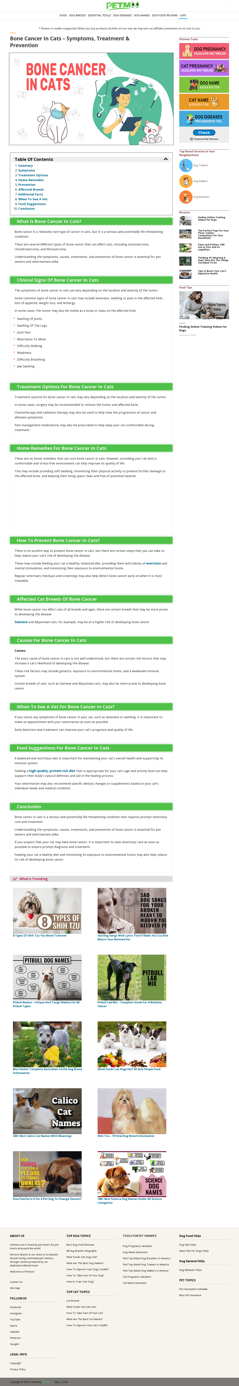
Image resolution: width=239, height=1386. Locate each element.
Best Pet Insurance (190, 1295)
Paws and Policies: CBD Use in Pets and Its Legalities (211, 247)
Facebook (15, 1307)
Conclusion (26, 208)
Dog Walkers (200, 181)
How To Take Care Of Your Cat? (84, 1313)
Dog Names (142, 15)
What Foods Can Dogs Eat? (81, 1257)
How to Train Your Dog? (80, 1281)
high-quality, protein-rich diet (52, 771)
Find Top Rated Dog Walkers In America (145, 1270)
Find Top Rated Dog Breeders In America (146, 1258)
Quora (13, 1325)
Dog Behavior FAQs (190, 1270)
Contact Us (16, 1281)
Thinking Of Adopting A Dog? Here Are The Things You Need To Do (213, 260)
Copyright (15, 1363)
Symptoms (26, 170)
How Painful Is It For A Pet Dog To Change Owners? (47, 1199)
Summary (25, 165)
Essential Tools (99, 15)
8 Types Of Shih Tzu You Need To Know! (40, 935)
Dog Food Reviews (165, 15)
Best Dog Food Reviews (80, 1244)
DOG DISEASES (122, 15)
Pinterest (15, 1337)
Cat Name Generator (135, 1282)
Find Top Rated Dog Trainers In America (146, 1264)
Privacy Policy (18, 1369)
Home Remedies (31, 180)
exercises (153, 563)
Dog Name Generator (135, 1252)
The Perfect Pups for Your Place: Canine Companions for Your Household (213, 234)
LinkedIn (14, 1331)
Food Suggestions (32, 204)
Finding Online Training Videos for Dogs (211, 218)
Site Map (15, 1288)
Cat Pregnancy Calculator (137, 1276)
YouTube (15, 1319)
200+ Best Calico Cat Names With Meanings (42, 1136)
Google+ (15, 1344)
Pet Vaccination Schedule (193, 1289)
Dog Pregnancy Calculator (137, 1246)
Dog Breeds (77, 15)
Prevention (26, 184)
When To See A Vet (33, 199)
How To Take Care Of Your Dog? (85, 1275)
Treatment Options (33, 175)
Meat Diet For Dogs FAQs (194, 1250)
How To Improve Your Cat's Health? (87, 1325)
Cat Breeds (72, 1300)
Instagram (16, 1313)
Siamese (21, 622)
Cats (183, 15)
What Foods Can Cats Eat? (81, 1306)
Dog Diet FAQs (187, 1244)
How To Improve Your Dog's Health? (87, 1269)
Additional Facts (30, 194)
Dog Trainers (200, 165)
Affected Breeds (31, 189)
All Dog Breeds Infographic (81, 1250)
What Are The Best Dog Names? (85, 1263)
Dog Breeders (201, 196)
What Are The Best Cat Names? (84, 1319)
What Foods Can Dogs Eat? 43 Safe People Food (129, 1069)
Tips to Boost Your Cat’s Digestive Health (212, 272)
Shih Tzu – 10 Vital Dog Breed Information (126, 1136)
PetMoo (46, 1382)
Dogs (63, 15)
